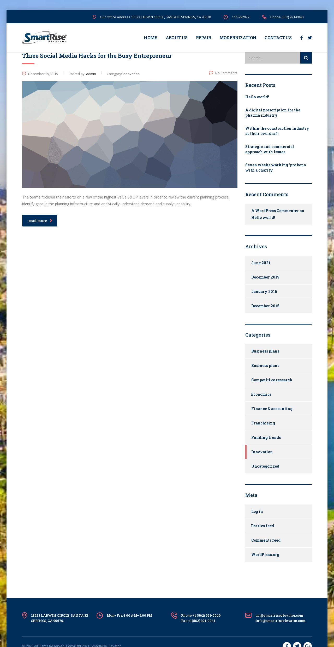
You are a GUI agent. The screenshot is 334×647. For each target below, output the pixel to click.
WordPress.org (265, 554)
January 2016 (264, 291)
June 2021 (260, 262)
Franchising (263, 423)
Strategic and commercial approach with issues (269, 149)
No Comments (223, 73)
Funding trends (266, 437)
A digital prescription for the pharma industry (272, 112)
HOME (150, 37)
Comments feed (266, 540)
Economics (261, 394)
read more (40, 220)
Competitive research (271, 379)
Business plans (265, 351)
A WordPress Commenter (275, 210)
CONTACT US (278, 37)
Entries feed (262, 525)
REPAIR (203, 37)
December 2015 (265, 305)
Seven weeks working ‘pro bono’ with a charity (275, 167)
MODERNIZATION (238, 37)
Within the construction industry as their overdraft (277, 131)
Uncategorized (265, 466)
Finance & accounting (272, 408)
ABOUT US (177, 37)
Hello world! (257, 96)
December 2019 (265, 277)
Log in (257, 511)
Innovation (262, 451)
